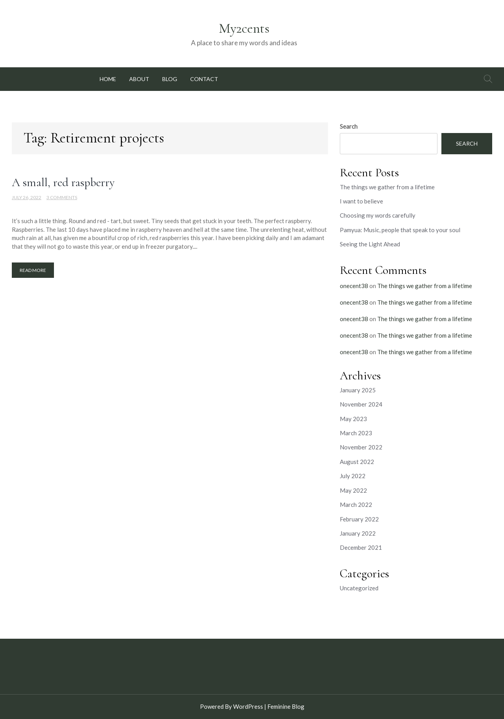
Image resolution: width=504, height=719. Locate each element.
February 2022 (359, 519)
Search (349, 126)
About (139, 79)
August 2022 (357, 461)
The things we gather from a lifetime (387, 186)
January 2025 (358, 390)
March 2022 (356, 504)
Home (108, 79)
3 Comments (61, 197)
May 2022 (353, 490)
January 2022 (358, 533)
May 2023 (353, 418)
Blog (169, 79)
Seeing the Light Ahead (370, 244)
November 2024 (361, 404)
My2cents (244, 28)
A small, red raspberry (63, 182)
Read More (33, 270)
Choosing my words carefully (377, 215)
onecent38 (354, 285)
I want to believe (361, 201)
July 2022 (352, 475)
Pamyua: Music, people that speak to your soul (400, 229)
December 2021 (361, 547)
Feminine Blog (285, 706)
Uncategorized (359, 587)
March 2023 (356, 432)
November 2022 (361, 447)
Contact (204, 79)
